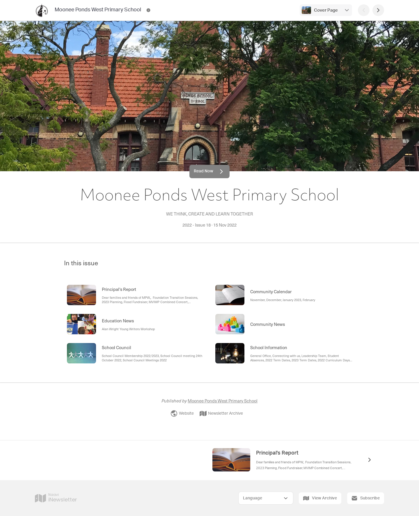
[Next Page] (378, 10)
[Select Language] (266, 498)
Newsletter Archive (221, 413)
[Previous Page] (364, 10)
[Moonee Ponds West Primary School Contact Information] (148, 10)
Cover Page (326, 10)
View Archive (320, 498)
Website (182, 413)
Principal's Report (277, 453)
